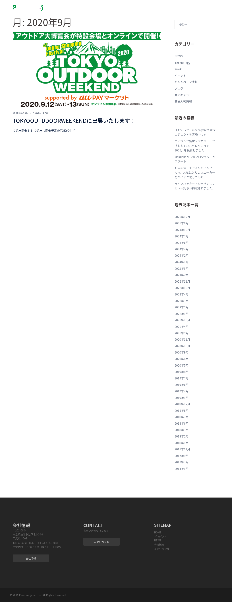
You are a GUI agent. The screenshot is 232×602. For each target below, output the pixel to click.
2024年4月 (181, 249)
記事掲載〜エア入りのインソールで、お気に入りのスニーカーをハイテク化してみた (195, 172)
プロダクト (104, 5)
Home (89, 5)
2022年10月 (182, 287)
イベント (47, 112)
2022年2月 (181, 307)
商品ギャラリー (185, 95)
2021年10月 (182, 320)
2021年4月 (181, 326)
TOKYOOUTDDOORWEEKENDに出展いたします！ (74, 120)
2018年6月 (181, 423)
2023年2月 (181, 275)
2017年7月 (181, 462)
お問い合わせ (159, 5)
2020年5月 (181, 365)
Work (178, 69)
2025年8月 (181, 223)
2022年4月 (181, 294)
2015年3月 (181, 468)
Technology (182, 62)
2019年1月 (181, 397)
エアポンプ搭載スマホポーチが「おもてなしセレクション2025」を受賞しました (195, 145)
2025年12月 (182, 217)
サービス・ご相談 (96, 9)
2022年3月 (181, 301)
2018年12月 (182, 404)
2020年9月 (181, 352)
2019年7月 (181, 378)
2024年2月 (181, 255)
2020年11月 (182, 339)
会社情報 (31, 558)
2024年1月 (181, 262)
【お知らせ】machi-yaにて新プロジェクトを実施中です (195, 132)
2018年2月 (181, 436)
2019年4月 (181, 391)
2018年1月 (181, 443)
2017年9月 (181, 455)
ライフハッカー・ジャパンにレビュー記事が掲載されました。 (195, 185)
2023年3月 (181, 268)
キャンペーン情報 (186, 82)
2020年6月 (181, 359)
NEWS (123, 5)
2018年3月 (181, 430)
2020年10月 (182, 346)
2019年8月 (181, 371)
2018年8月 (181, 410)
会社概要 (137, 5)
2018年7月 (181, 417)
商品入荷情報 (183, 101)
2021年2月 (181, 333)
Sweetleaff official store (187, 5)
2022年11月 (182, 281)
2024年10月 (182, 229)
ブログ (179, 88)
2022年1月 (181, 313)
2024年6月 (181, 242)
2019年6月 (181, 384)
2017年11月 (182, 449)
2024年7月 (181, 236)
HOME (157, 532)
